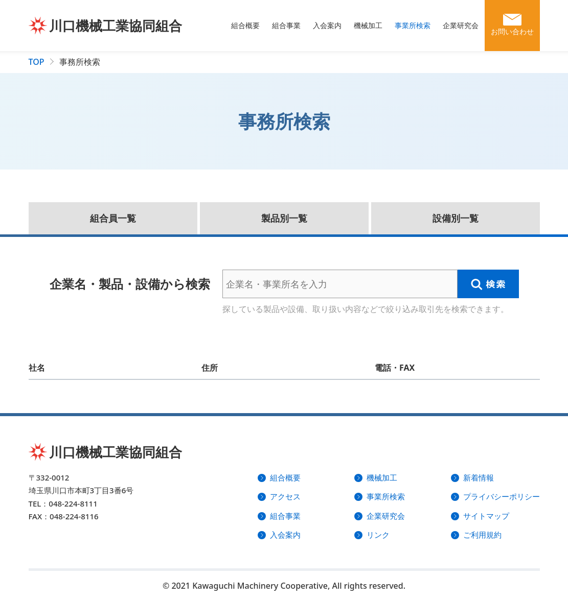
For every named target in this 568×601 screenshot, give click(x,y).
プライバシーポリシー (501, 496)
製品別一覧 (284, 218)
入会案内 (327, 25)
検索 (488, 284)
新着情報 (478, 477)
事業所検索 (412, 25)
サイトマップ (486, 516)
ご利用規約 (482, 535)
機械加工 (368, 25)
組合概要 (245, 25)
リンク (378, 535)
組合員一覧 (113, 218)
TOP (36, 61)
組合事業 (286, 25)
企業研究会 (461, 25)
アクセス (285, 496)
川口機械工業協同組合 (115, 25)
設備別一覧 (456, 218)
